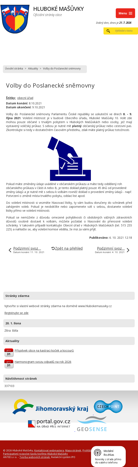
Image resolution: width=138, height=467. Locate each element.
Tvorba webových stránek (34, 457)
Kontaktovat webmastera (49, 450)
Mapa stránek (73, 450)
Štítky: (11, 98)
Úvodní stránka (14, 68)
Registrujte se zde (16, 313)
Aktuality (33, 68)
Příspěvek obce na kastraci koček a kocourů (44, 350)
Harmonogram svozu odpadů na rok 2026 (43, 362)
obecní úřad (25, 98)
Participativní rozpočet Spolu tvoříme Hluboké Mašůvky (35, 453)
